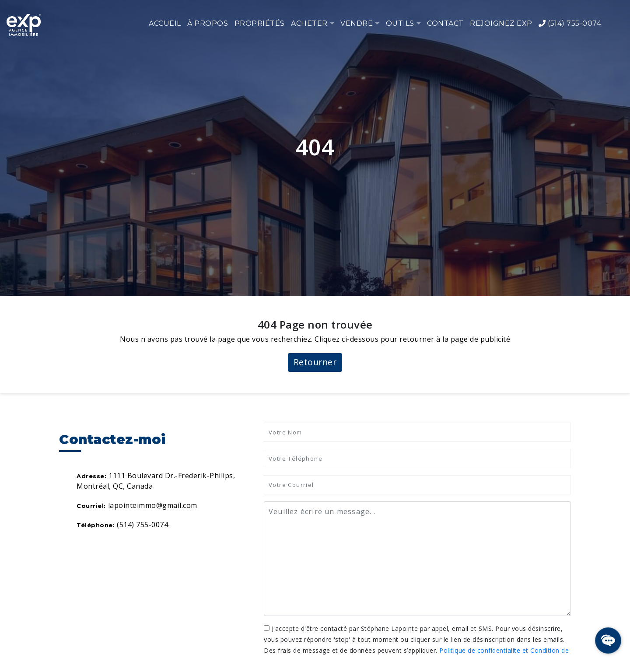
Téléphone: (96, 525)
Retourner (315, 362)
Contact (445, 23)
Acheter (309, 23)
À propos (207, 23)
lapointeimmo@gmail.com (152, 505)
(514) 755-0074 (570, 23)
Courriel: (91, 505)
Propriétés (259, 23)
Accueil (165, 23)
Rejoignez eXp (501, 23)
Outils (400, 23)
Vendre (356, 23)
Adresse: (91, 476)
